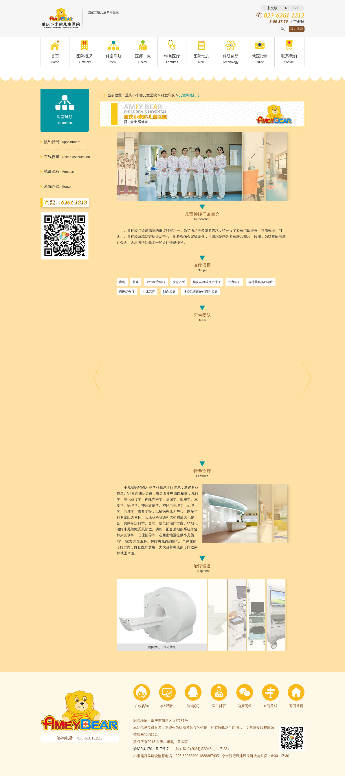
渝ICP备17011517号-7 (151, 749)
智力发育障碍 (156, 282)
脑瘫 (135, 282)
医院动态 (201, 53)
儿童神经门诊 (189, 95)
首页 (55, 53)
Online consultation (66, 156)
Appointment (62, 142)
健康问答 (244, 696)
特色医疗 (172, 53)
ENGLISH (290, 8)
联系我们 (289, 53)
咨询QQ (193, 696)
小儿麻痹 (149, 291)
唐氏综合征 (126, 291)
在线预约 (167, 696)
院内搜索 (296, 29)
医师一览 (142, 53)
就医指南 (259, 53)
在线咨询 (141, 696)
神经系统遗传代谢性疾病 (200, 291)
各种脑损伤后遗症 (260, 282)
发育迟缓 (178, 282)
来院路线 (270, 696)
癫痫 (122, 282)
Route (57, 186)
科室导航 (113, 53)
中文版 (272, 8)
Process (59, 171)
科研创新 (230, 53)
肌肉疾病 (169, 291)
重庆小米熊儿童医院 (141, 95)
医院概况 (84, 53)
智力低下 (234, 282)
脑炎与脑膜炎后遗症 (207, 282)
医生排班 (219, 696)
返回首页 (296, 696)
